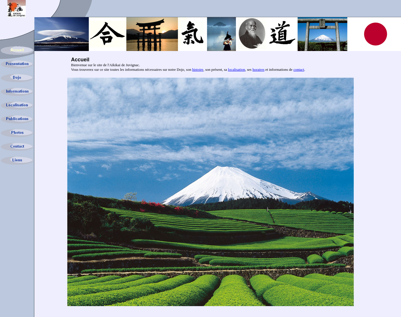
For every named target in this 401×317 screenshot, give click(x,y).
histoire (197, 69)
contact (298, 69)
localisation (236, 69)
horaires (258, 69)
